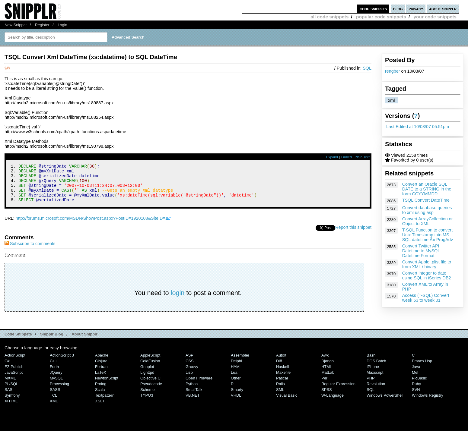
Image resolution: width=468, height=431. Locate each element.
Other (235, 385)
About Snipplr (84, 341)
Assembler (240, 362)
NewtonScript (106, 385)
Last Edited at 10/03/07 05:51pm (417, 126)
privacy (416, 8)
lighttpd (147, 379)
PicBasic (419, 385)
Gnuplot (147, 374)
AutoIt (281, 362)
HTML (326, 374)
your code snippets (435, 16)
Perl (324, 385)
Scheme (147, 397)
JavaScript (14, 379)
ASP (189, 362)
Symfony (12, 402)
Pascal (282, 385)
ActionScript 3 (62, 362)
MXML (10, 385)
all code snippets (329, 16)
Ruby (416, 391)
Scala (100, 397)
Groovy (192, 374)
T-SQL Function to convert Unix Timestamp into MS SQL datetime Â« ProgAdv (427, 235)
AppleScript (150, 362)
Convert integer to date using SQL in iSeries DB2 (426, 275)
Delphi (236, 368)
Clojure (101, 368)
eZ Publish (14, 374)
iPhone (373, 374)
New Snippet (16, 25)
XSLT (99, 408)
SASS (55, 397)
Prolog (100, 391)
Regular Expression (338, 391)
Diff (279, 368)
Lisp (189, 379)
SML (280, 397)
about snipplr (443, 8)
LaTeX (100, 379)
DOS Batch (376, 368)
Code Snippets (18, 341)
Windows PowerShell (385, 402)
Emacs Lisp (422, 368)
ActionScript (15, 362)
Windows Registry (427, 402)
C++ (53, 368)
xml (391, 100)
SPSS (326, 397)
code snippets (373, 8)
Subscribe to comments (30, 250)
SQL (367, 68)
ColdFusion (150, 368)
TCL (53, 402)
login (178, 300)
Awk (325, 362)
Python (192, 391)
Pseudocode (151, 391)
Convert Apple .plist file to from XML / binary (426, 264)
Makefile (283, 379)
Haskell (282, 374)
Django (327, 368)
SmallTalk (194, 397)
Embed (346, 157)
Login (62, 25)
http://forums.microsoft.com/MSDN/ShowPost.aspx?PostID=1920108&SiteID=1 (92, 225)
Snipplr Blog (51, 341)
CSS (190, 368)
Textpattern (104, 402)
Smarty (237, 397)
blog (398, 8)
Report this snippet (353, 234)
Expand (332, 157)
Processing (59, 391)
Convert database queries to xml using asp (427, 210)
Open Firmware (199, 385)
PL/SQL (11, 391)
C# (7, 368)
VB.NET (193, 402)
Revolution (376, 391)
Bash (371, 362)
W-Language (332, 402)
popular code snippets (381, 16)
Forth (54, 374)
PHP (371, 385)
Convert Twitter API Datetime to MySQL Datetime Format (421, 251)
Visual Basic (286, 402)
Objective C (150, 385)
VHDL (236, 402)
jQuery (56, 379)
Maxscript (375, 379)
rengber (392, 71)
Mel (415, 379)
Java (416, 374)
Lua (234, 379)
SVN (416, 397)
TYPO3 (146, 402)
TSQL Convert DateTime (426, 200)
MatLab (327, 379)
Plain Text (362, 157)
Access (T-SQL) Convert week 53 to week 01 (425, 298)
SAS (8, 397)
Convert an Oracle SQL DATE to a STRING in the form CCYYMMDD (426, 189)
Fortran (101, 374)
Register (42, 25)
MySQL (56, 385)
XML (54, 408)
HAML (236, 374)
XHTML (11, 408)
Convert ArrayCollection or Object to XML (427, 221)
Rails (280, 391)
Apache (101, 362)
